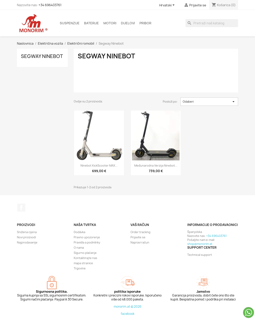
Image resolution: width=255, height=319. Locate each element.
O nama (79, 247)
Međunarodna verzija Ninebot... (155, 165)
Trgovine (80, 268)
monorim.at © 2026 (127, 306)
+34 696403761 (50, 5)
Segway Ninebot (42, 56)
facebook (127, 314)
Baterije (91, 23)
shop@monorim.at (199, 244)
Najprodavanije (27, 242)
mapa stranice (83, 263)
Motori (109, 23)
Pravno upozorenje (87, 237)
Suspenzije (69, 23)
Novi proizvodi (26, 237)
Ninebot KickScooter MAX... (99, 165)
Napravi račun (139, 242)
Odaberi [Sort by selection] (209, 101)
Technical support (199, 255)
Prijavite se (137, 237)
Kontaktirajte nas (85, 258)
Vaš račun (139, 225)
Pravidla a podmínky (87, 242)
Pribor (145, 23)
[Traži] (211, 23)
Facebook (21, 208)
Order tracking (140, 232)
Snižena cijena (27, 232)
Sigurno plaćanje (85, 253)
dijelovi (128, 23)
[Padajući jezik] (167, 5)
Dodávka (79, 232)
